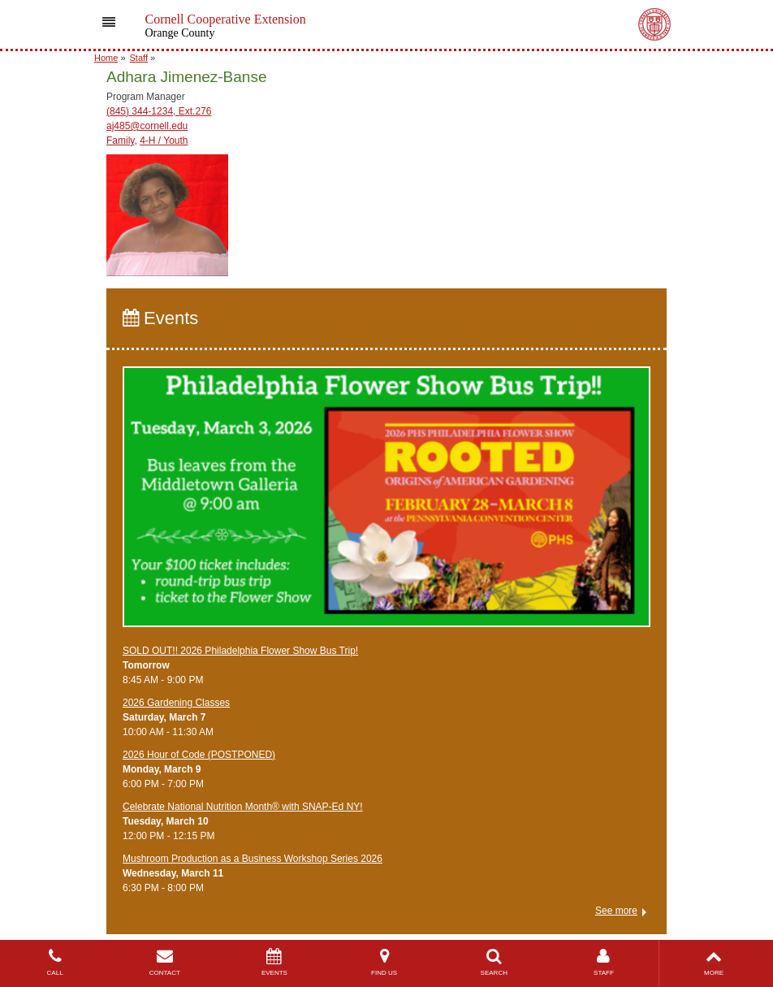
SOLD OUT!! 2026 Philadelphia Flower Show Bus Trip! (240, 650)
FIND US (384, 962)
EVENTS (274, 962)
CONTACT (164, 962)
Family (120, 140)
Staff (139, 58)
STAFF (603, 962)
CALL (55, 962)
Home (106, 58)
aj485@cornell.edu (147, 126)
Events (160, 318)
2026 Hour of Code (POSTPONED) (199, 754)
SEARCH (494, 962)
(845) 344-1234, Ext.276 (158, 111)
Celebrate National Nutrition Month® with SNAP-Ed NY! (243, 806)
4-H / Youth (164, 140)
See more (616, 910)
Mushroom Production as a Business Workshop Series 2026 (252, 858)
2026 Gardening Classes (176, 702)
